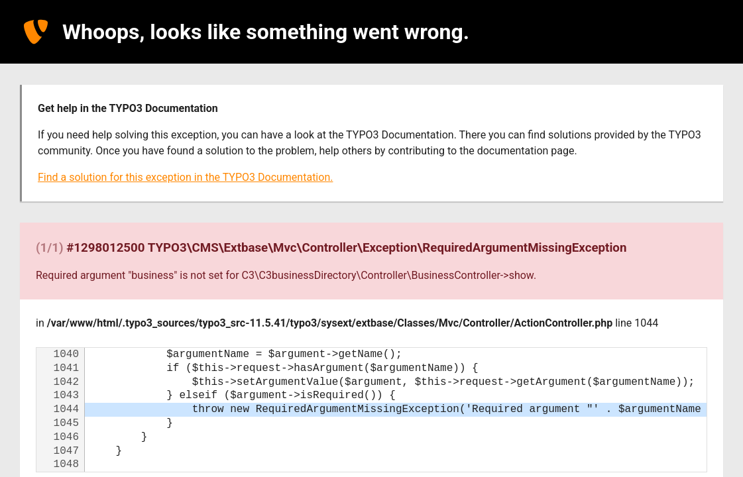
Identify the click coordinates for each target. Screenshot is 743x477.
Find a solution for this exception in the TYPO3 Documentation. (185, 177)
